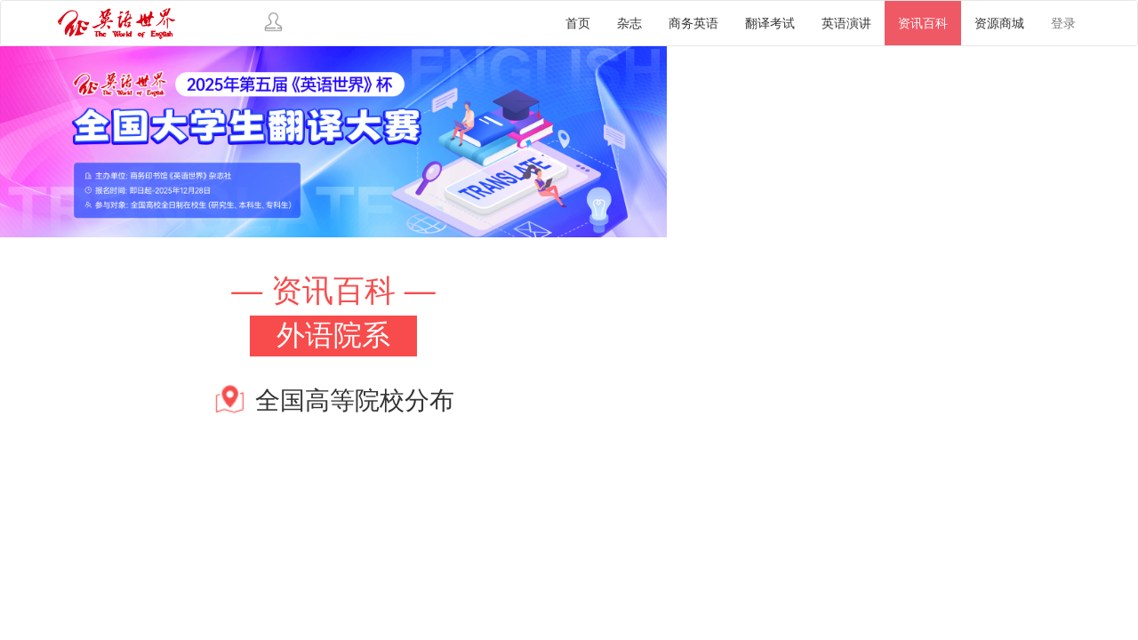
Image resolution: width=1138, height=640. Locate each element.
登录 (1063, 23)
